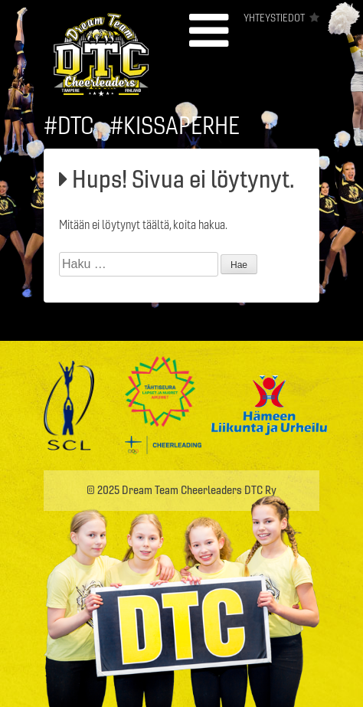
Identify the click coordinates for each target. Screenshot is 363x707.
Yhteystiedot (274, 18)
